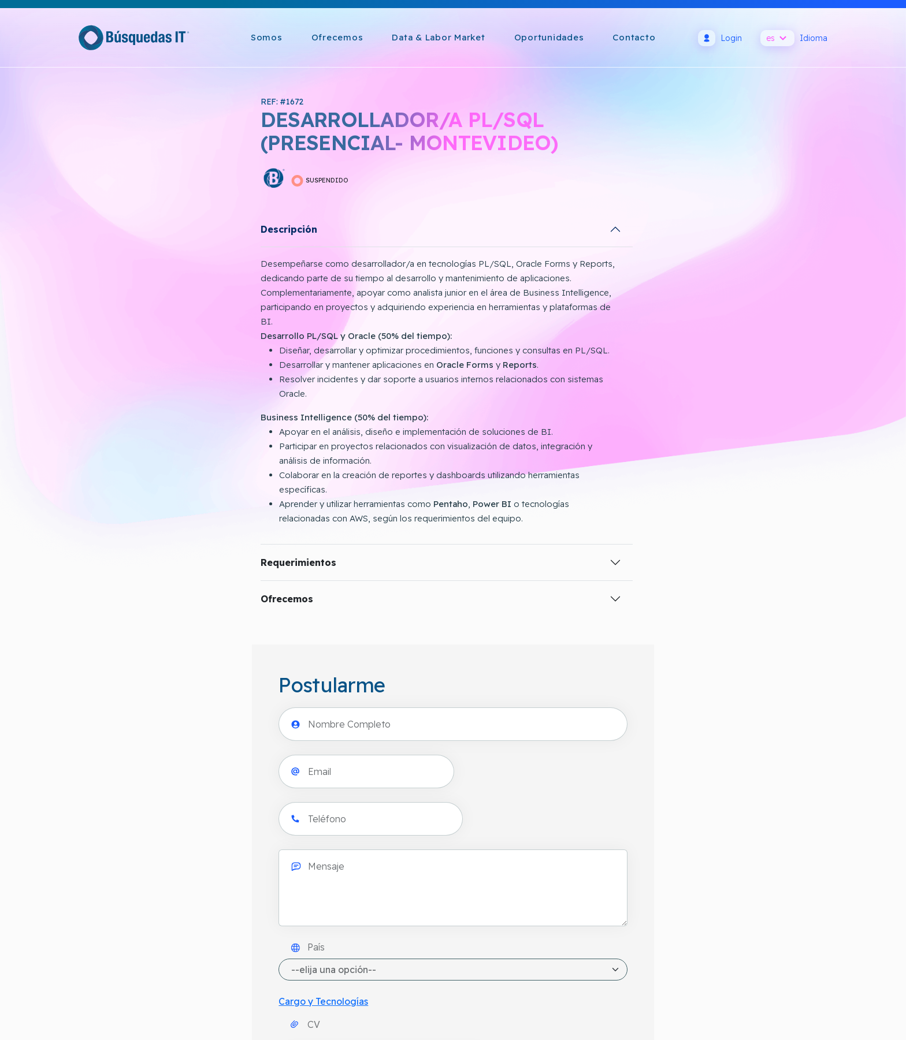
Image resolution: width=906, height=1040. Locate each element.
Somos (267, 37)
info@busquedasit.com (125, 886)
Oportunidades (549, 37)
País (510, 323)
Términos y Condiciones (444, 886)
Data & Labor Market (438, 37)
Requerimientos (116, 578)
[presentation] (568, 508)
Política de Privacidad (439, 830)
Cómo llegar (103, 858)
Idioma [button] (793, 38)
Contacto (633, 37)
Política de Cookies (435, 858)
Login (720, 38)
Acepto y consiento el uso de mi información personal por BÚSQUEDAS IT (648, 553)
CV (507, 407)
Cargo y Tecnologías (525, 377)
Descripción (107, 231)
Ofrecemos (337, 37)
